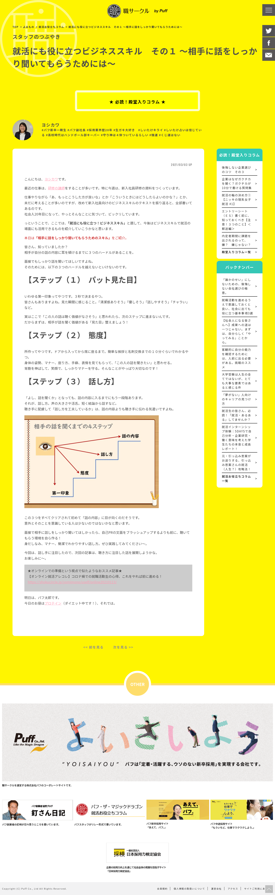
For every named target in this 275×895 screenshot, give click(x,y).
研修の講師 (56, 187)
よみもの (28, 27)
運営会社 (216, 888)
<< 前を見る (93, 647)
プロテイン (53, 603)
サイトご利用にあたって (258, 888)
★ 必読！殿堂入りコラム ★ (137, 102)
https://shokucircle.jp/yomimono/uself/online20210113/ (72, 581)
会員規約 (162, 888)
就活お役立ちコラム (51, 27)
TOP (15, 27)
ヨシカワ (51, 179)
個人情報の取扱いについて (189, 888)
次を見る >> (123, 647)
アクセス (233, 888)
